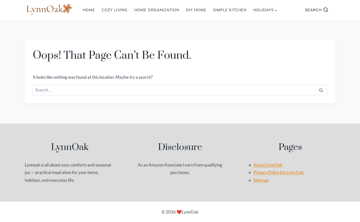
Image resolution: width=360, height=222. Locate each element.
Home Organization (156, 10)
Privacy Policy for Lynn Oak (279, 172)
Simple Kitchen (229, 10)
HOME (89, 10)
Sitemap (261, 180)
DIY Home (196, 10)
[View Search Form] (316, 10)
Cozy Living (115, 10)
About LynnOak (268, 165)
